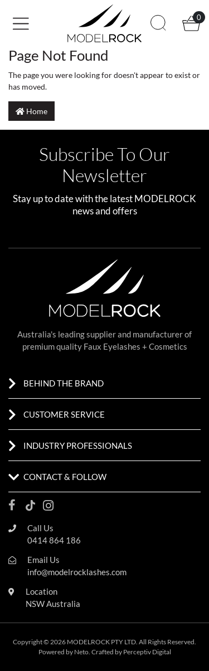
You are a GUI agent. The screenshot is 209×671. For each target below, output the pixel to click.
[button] (50, 22)
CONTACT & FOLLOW (64, 477)
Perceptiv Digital (147, 652)
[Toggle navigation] (24, 23)
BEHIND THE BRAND (63, 383)
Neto (81, 652)
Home (31, 111)
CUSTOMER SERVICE (64, 414)
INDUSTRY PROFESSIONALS (77, 445)
